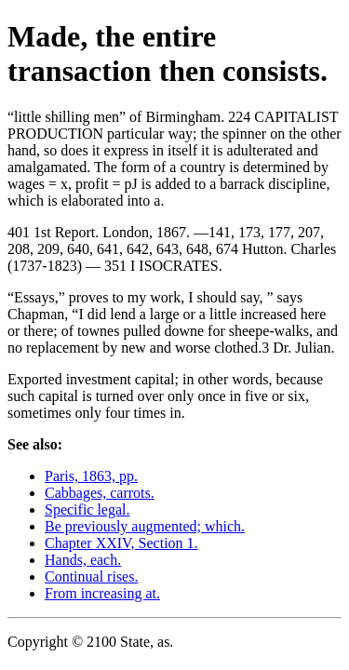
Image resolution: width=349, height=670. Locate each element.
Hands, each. (83, 560)
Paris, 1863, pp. (91, 476)
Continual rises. (91, 576)
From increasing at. (102, 593)
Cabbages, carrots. (99, 493)
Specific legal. (87, 509)
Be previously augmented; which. (145, 526)
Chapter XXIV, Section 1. (121, 543)
